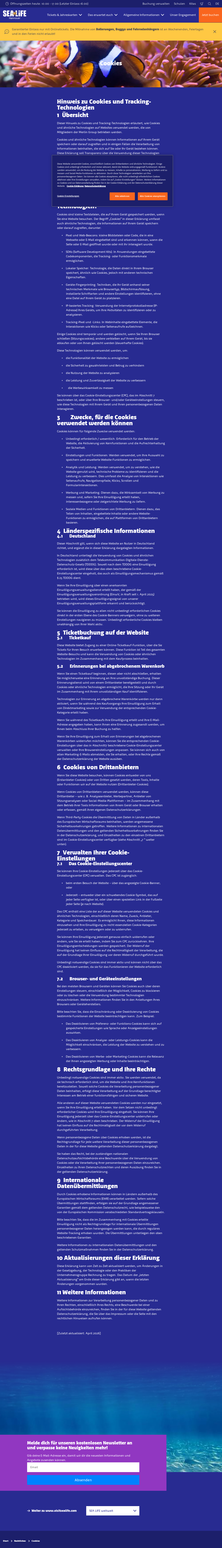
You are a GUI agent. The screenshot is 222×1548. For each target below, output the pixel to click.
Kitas (192, 3)
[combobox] (112, 1510)
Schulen (179, 3)
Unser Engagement (183, 15)
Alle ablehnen (122, 196)
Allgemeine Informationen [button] (143, 15)
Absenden (83, 1480)
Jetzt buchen (210, 15)
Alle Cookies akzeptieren (153, 196)
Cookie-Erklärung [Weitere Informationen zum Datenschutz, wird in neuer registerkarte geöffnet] (75, 186)
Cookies (36, 1541)
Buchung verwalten (156, 3)
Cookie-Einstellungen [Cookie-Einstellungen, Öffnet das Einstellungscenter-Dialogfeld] (68, 196)
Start (5, 1541)
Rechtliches (20, 1541)
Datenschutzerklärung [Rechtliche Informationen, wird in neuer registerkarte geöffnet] (95, 186)
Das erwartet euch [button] (102, 15)
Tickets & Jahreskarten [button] (64, 15)
